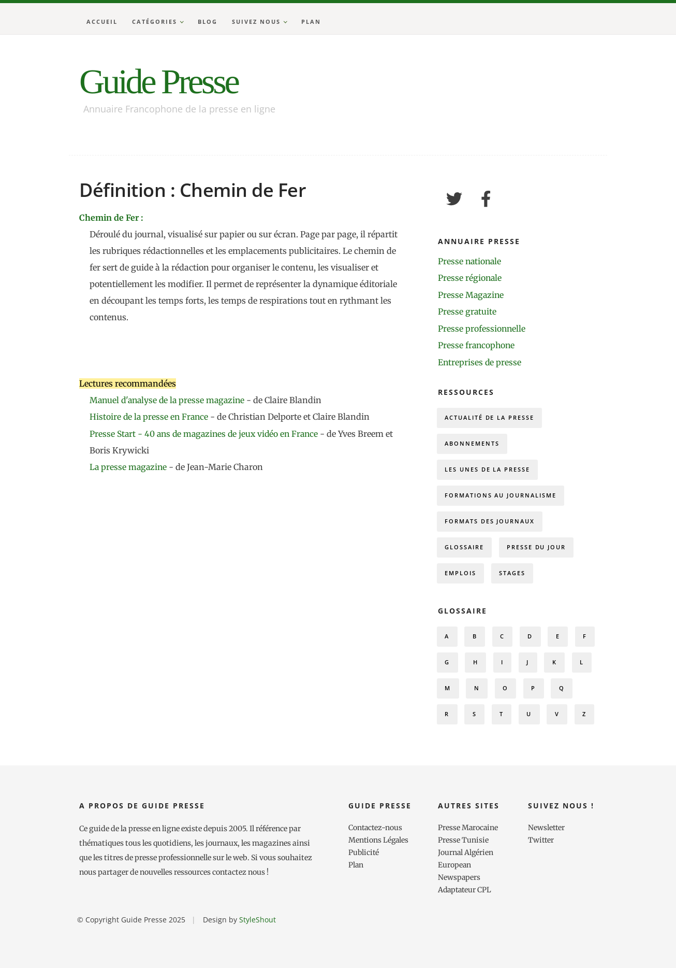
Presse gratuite (467, 311)
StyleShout (257, 956)
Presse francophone (477, 344)
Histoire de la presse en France (151, 416)
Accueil (101, 21)
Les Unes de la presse (488, 470)
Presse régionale (470, 278)
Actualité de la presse (490, 416)
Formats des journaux (490, 524)
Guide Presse (163, 81)
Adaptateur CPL (466, 926)
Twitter (541, 876)
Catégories (154, 21)
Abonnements (472, 443)
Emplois (461, 578)
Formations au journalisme (501, 497)
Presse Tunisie (463, 876)
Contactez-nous (376, 864)
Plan (311, 21)
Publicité (364, 889)
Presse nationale (470, 261)
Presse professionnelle (482, 327)
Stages (514, 578)
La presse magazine (129, 466)
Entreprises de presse (480, 360)
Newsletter (547, 864)
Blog (207, 21)
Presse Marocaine (468, 864)
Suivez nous (256, 21)
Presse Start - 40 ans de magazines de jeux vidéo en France (208, 433)
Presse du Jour (538, 551)
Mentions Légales (379, 876)
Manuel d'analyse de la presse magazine (170, 400)
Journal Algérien (466, 889)
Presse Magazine (471, 294)
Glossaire (464, 551)
